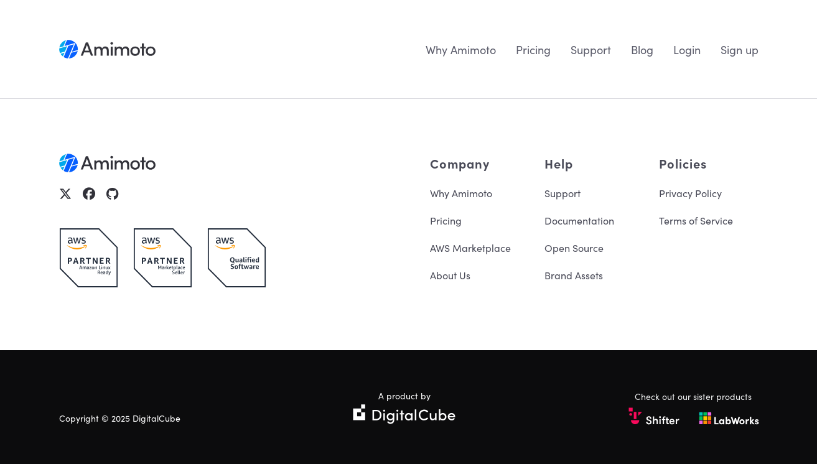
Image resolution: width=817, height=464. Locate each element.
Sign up (740, 49)
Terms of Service (696, 220)
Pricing (533, 49)
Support (591, 49)
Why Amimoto (461, 49)
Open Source (574, 247)
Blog (642, 49)
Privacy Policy (690, 193)
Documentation (579, 220)
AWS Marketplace (470, 247)
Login (687, 49)
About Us (450, 275)
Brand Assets (573, 275)
